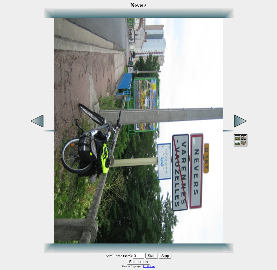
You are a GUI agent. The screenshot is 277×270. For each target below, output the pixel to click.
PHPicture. (149, 266)
